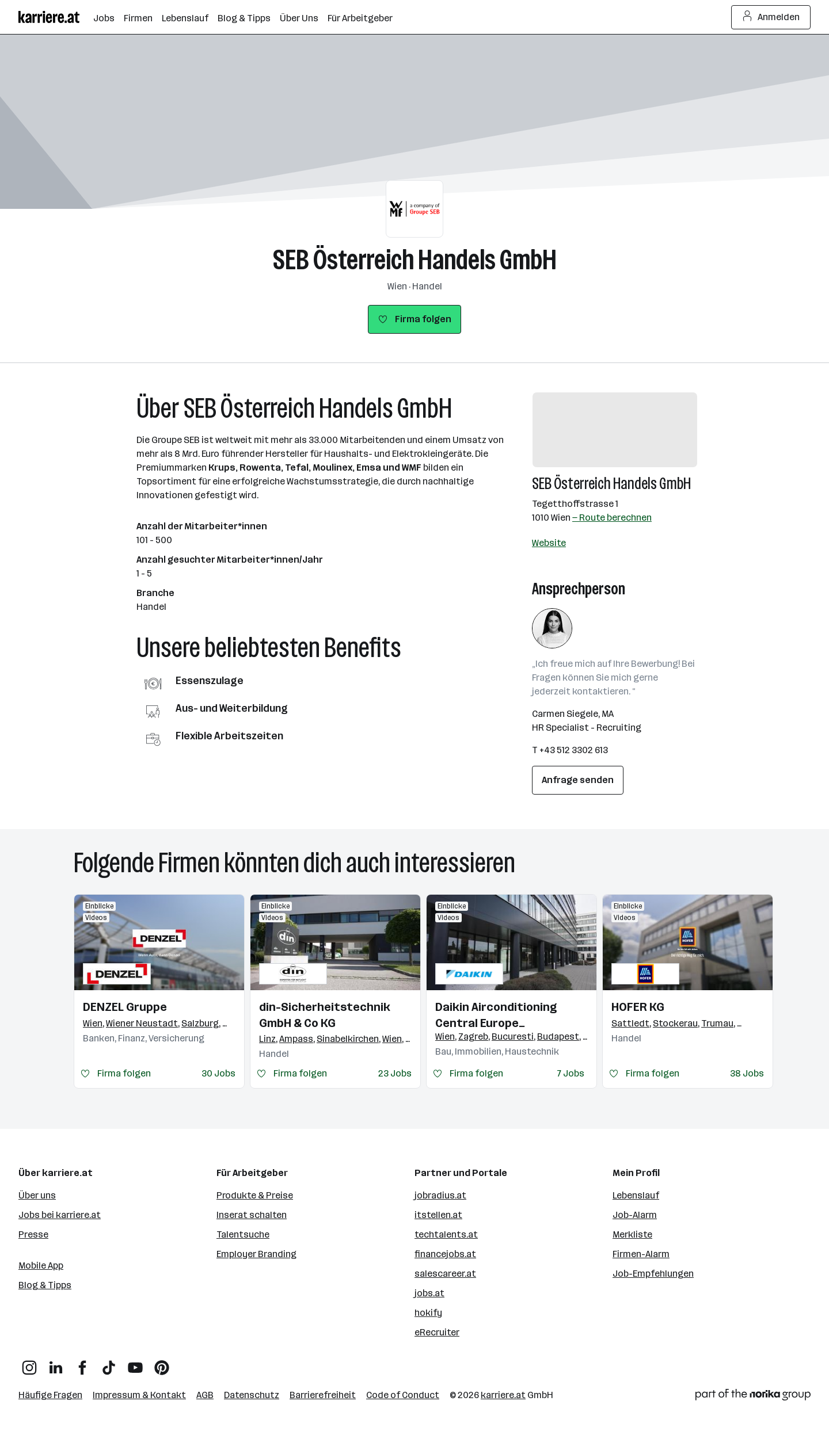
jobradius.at (440, 1195)
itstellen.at (438, 1214)
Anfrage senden (578, 779)
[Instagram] (29, 1363)
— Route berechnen (612, 517)
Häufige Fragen (50, 1394)
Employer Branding (256, 1254)
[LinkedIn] (56, 1363)
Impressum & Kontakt (139, 1394)
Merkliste (632, 1234)
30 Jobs (218, 1073)
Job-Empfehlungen (653, 1273)
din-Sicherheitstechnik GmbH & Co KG (324, 1015)
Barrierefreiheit (323, 1394)
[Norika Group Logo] (753, 1396)
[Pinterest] (162, 1363)
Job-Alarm (635, 1214)
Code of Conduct (402, 1394)
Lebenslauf (636, 1195)
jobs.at (429, 1293)
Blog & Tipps (44, 1285)
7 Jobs (570, 1073)
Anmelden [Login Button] (771, 17)
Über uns (37, 1195)
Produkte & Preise (254, 1195)
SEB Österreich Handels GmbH (415, 259)
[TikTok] (109, 1363)
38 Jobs (747, 1073)
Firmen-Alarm (641, 1254)
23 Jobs (395, 1073)
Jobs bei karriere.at (59, 1214)
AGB (205, 1394)
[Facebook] (82, 1363)
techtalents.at (446, 1234)
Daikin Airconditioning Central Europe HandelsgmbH (496, 1015)
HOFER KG (637, 1007)
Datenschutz (251, 1394)
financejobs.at (445, 1254)
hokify (428, 1312)
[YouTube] (135, 1363)
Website (549, 542)
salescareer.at (445, 1273)
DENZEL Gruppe (125, 1007)
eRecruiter (436, 1332)
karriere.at (503, 1394)
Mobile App (40, 1265)
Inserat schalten (251, 1214)
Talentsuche (242, 1234)
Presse (33, 1234)
